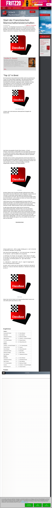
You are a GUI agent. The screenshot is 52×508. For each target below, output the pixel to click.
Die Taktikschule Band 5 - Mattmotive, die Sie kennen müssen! (44, 42)
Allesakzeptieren (46, 505)
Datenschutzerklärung (24, 502)
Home (9, 8)
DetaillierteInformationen (29, 505)
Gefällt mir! (28, 25)
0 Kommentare (33, 25)
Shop (4, 8)
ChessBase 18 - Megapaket (10, 58)
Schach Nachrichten (13, 13)
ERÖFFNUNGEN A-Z (17, 8)
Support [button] (26, 8)
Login (46, 8)
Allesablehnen (37, 505)
